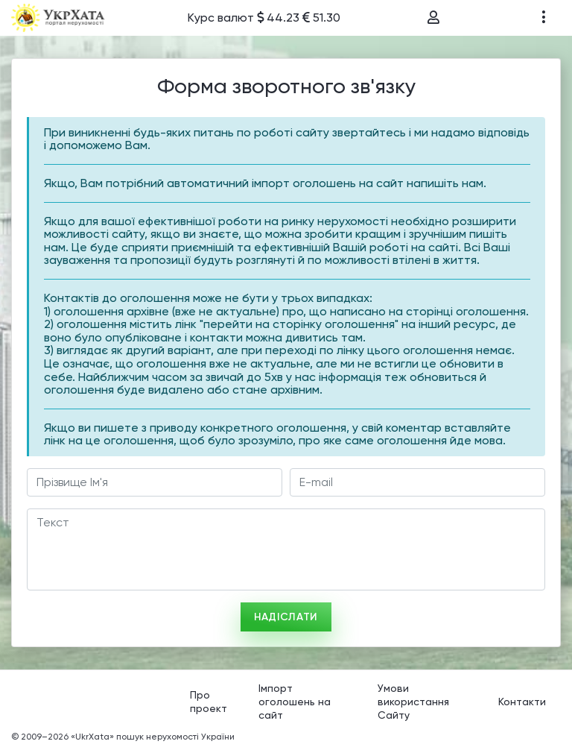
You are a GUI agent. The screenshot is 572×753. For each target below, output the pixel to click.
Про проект (208, 701)
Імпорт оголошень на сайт (294, 701)
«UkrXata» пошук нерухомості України (153, 736)
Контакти (522, 702)
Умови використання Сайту (413, 701)
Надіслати (286, 617)
